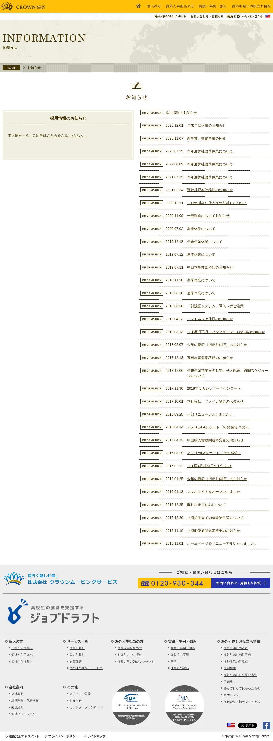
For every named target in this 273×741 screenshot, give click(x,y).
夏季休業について (201, 229)
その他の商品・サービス (86, 668)
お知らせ (76, 700)
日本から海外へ (22, 648)
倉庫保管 (76, 661)
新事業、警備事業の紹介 (206, 138)
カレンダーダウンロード (86, 707)
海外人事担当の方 (130, 648)
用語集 (228, 681)
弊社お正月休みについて (206, 505)
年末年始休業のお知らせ (206, 125)
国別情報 (230, 668)
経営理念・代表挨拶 (25, 700)
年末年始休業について (204, 241)
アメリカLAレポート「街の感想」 (214, 453)
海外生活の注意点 (236, 661)
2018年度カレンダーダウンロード (214, 388)
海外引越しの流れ (236, 648)
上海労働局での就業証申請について (215, 518)
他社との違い (180, 668)
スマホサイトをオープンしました (213, 492)
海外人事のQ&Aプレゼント (136, 661)
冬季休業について (201, 280)
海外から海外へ (22, 661)
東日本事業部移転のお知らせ (210, 358)
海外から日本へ (22, 655)
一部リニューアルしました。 (210, 414)
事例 (174, 661)
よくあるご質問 (80, 694)
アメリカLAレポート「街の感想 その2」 (219, 427)
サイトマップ (96, 736)
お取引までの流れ (130, 655)
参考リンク (231, 695)
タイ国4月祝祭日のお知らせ (209, 466)
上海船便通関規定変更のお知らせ (213, 531)
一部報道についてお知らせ (208, 216)
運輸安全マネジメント (24, 736)
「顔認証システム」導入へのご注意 (215, 306)
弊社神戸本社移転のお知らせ (210, 190)
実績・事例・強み (183, 648)
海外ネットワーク (23, 714)
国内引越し (77, 655)
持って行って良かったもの (242, 688)
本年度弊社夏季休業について (210, 151)
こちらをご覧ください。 (66, 135)
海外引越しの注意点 (237, 655)
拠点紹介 (17, 707)
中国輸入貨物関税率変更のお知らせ (215, 440)
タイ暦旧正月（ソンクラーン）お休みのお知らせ (226, 332)
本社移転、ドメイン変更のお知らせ (215, 401)
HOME (11, 68)
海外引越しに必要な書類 (240, 675)
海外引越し (77, 648)
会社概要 (17, 694)
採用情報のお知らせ (181, 113)
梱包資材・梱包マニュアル (242, 702)
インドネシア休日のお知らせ (210, 319)
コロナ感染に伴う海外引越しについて (217, 203)
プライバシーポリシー (63, 736)
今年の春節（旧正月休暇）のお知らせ (217, 345)
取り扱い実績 (180, 655)
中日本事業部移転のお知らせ (210, 267)
